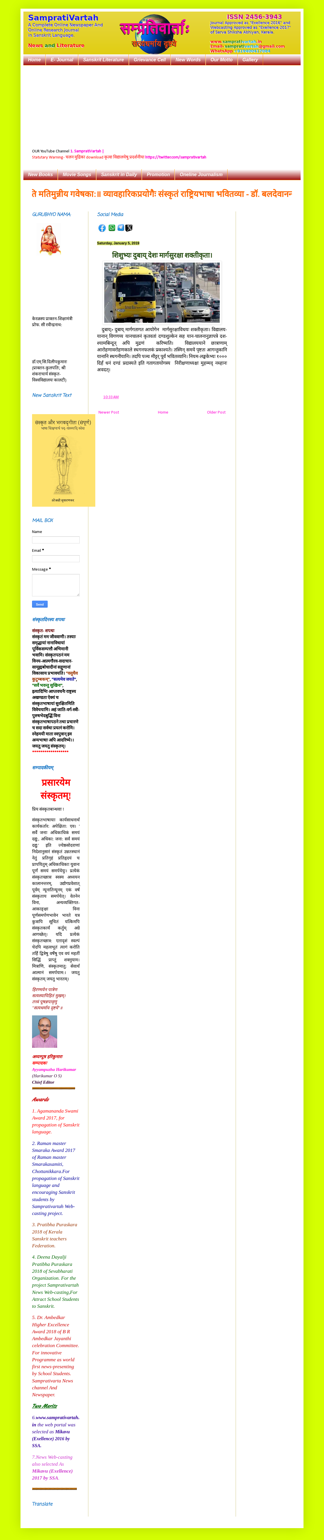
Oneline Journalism (201, 174)
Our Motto (221, 59)
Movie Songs (77, 174)
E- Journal (62, 59)
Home (34, 59)
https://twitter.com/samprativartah (175, 157)
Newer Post (108, 412)
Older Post (216, 412)
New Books (40, 174)
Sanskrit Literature (103, 59)
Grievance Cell (150, 59)
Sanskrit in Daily (119, 174)
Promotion (158, 174)
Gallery (250, 59)
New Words (188, 59)
